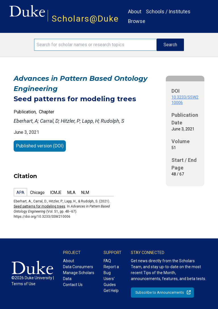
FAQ (107, 261)
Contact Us (73, 284)
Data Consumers (78, 266)
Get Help (111, 290)
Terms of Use (23, 284)
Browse (136, 21)
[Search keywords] (95, 45)
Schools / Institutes (168, 11)
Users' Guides (110, 281)
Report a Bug (111, 269)
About (134, 11)
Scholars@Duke (85, 19)
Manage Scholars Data (78, 275)
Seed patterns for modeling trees (39, 206)
